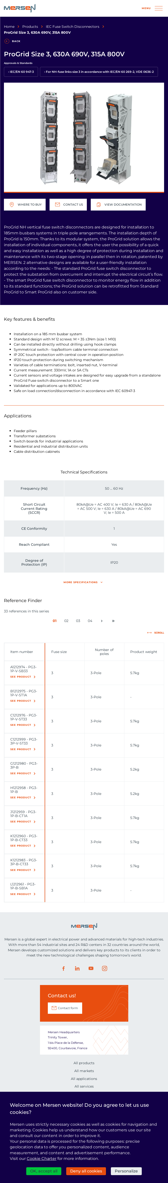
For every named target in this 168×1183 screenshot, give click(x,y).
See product (20, 676)
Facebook (63, 968)
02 (67, 622)
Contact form (68, 1008)
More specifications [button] (81, 582)
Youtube (91, 968)
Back (16, 41)
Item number (21, 652)
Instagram (105, 968)
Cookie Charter (41, 1158)
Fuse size (59, 652)
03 (79, 622)
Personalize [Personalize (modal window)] (126, 1171)
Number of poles (104, 652)
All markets (84, 1071)
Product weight (143, 652)
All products (84, 1063)
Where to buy (25, 205)
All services (84, 1086)
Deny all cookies (86, 1171)
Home (9, 27)
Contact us (68, 205)
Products (30, 27)
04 (91, 622)
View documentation (118, 205)
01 (56, 622)
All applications (84, 1079)
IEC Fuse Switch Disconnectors (72, 27)
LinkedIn (77, 968)
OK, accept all (43, 1171)
